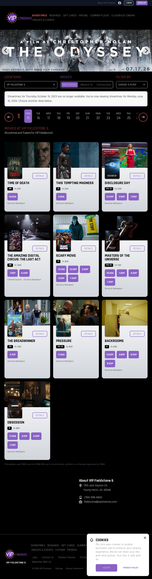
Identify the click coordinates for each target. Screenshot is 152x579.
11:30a (12, 436)
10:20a (110, 273)
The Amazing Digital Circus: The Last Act (24, 257)
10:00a (12, 196)
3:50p (122, 196)
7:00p (134, 196)
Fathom (60, 550)
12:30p (73, 269)
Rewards (55, 15)
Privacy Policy (130, 567)
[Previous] (6, 50)
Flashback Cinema (123, 15)
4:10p (13, 354)
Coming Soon (104, 84)
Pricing (83, 15)
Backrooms (114, 340)
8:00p (110, 363)
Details (40, 176)
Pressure (63, 340)
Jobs (34, 557)
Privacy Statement (74, 568)
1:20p (122, 273)
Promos (72, 550)
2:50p (122, 354)
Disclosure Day (117, 183)
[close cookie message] (145, 538)
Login (129, 2)
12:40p (110, 196)
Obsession (15, 422)
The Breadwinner (21, 340)
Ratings (59, 568)
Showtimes (39, 15)
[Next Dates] (143, 117)
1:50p (13, 273)
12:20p (109, 354)
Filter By (123, 77)
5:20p (61, 278)
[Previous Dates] (8, 117)
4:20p (134, 273)
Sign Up (142, 2)
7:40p (73, 278)
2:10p (24, 436)
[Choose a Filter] (132, 84)
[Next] (146, 50)
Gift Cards (70, 15)
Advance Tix (87, 84)
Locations (12, 77)
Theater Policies (66, 557)
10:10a (61, 269)
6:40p (24, 273)
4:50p (36, 436)
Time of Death (18, 183)
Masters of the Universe (117, 257)
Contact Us (48, 557)
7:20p (110, 282)
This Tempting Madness (75, 183)
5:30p (134, 354)
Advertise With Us (41, 562)
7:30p (12, 445)
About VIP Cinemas (106, 2)
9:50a (61, 196)
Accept (106, 567)
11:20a (61, 354)
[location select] (30, 84)
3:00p (85, 269)
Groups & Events (43, 20)
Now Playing (69, 84)
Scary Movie (66, 255)
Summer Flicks (99, 15)
